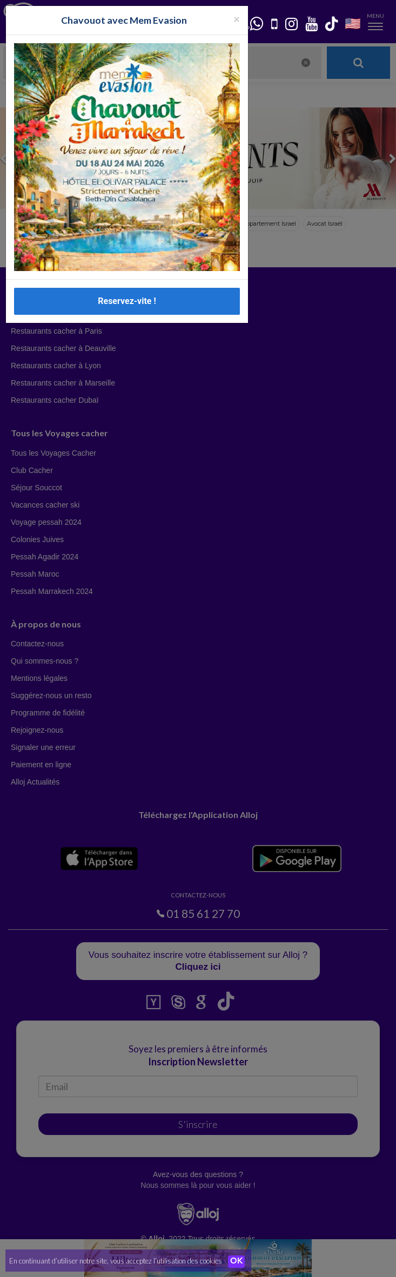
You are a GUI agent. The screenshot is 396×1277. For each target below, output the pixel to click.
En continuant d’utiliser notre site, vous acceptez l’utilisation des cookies (115, 1260)
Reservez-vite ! (127, 301)
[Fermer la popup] (236, 18)
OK (237, 1261)
